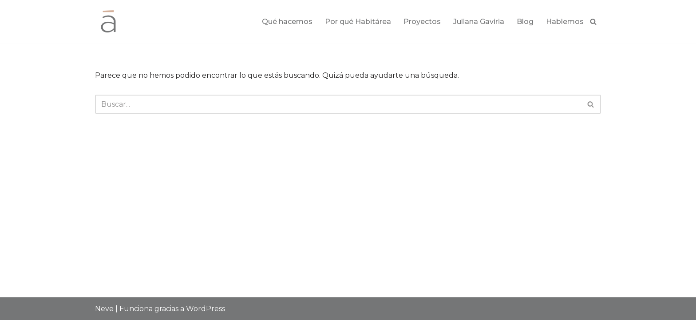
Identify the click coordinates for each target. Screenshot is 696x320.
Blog (525, 21)
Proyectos (422, 21)
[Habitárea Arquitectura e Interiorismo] (108, 21)
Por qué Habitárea (358, 21)
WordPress (205, 308)
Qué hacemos (287, 21)
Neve (104, 308)
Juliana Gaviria (478, 21)
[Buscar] (593, 21)
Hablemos (565, 21)
